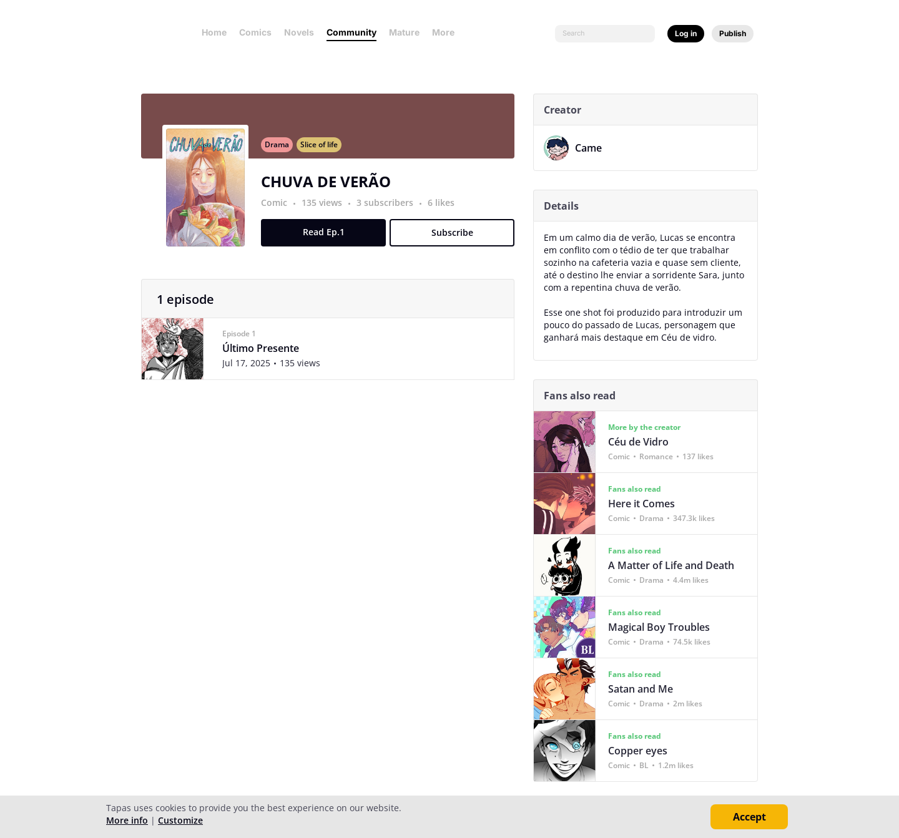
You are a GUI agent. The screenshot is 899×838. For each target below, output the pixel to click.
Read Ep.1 (329, 239)
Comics (255, 32)
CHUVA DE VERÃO (331, 188)
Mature (404, 32)
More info (127, 820)
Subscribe (457, 240)
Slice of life (324, 152)
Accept (749, 817)
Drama (282, 152)
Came (593, 148)
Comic (279, 210)
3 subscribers (391, 210)
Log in (686, 33)
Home (214, 32)
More (447, 32)
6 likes (446, 210)
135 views (328, 210)
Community (351, 32)
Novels (299, 32)
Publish (732, 33)
